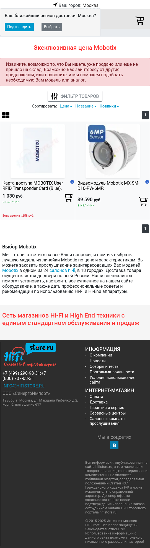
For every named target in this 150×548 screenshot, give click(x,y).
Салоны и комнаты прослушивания (107, 421)
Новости (98, 361)
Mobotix (10, 270)
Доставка (99, 402)
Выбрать (52, 27)
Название (84, 106)
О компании (101, 355)
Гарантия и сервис (107, 407)
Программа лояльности (112, 372)
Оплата (96, 396)
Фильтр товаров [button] (75, 96)
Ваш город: (75, 5)
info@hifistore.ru (23, 386)
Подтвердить (19, 27)
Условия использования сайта (112, 380)
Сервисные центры (108, 413)
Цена (64, 106)
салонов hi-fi (62, 270)
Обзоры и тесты (105, 366)
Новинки (108, 106)
